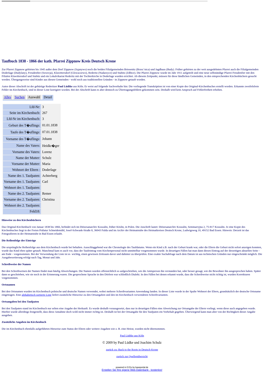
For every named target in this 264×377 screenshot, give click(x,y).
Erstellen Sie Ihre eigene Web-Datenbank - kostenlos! (132, 370)
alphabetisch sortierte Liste (36, 294)
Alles (7, 97)
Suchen (20, 97)
